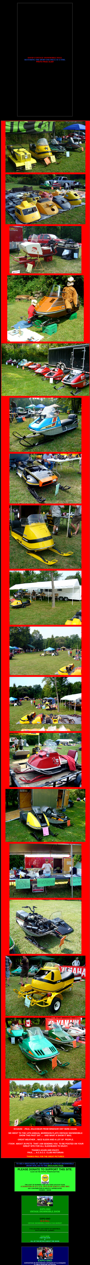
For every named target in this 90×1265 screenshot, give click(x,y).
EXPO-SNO (45, 1209)
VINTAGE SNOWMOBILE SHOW (45, 1211)
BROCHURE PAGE (55, 1166)
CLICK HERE (45, 1236)
